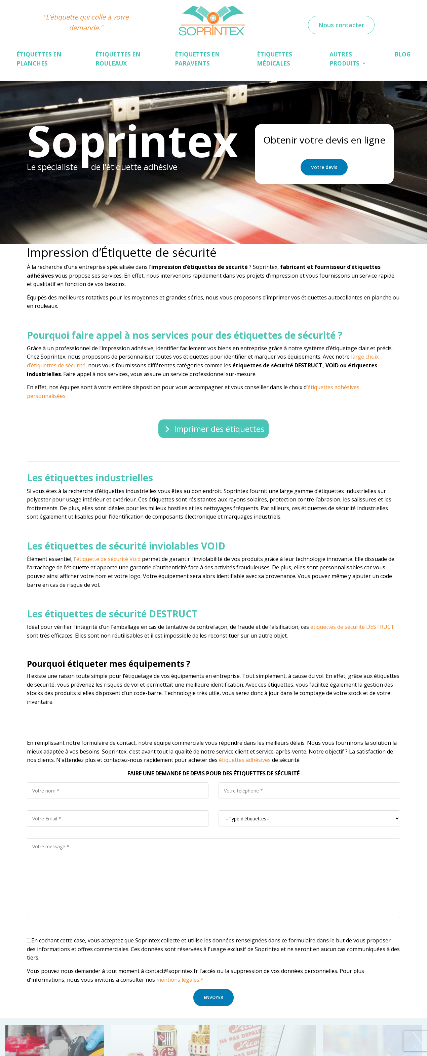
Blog (402, 54)
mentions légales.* (179, 979)
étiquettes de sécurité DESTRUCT (352, 627)
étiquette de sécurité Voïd (108, 559)
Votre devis (324, 167)
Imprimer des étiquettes (219, 428)
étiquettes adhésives (244, 760)
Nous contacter (341, 25)
